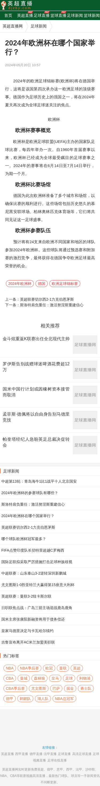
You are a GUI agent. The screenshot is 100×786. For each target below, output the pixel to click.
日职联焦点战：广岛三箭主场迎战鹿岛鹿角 (36, 608)
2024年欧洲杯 (19, 283)
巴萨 (56, 688)
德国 (41, 283)
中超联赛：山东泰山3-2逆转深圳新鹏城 (33, 573)
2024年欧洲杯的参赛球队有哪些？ (29, 493)
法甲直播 (50, 754)
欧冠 (49, 668)
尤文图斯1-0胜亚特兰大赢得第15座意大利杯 (37, 585)
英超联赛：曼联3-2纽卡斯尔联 (26, 596)
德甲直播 (36, 754)
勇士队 (85, 688)
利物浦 (84, 678)
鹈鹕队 (25, 698)
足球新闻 (39, 26)
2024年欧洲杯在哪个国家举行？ (27, 516)
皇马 (55, 678)
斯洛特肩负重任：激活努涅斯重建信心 (51, 305)
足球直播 (64, 754)
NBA (10, 668)
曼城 (23, 678)
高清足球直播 (81, 754)
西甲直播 (21, 754)
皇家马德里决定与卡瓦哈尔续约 (27, 631)
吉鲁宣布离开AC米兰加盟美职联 (28, 642)
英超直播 (7, 754)
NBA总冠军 (64, 698)
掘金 (70, 688)
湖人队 (43, 698)
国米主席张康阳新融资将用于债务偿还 (33, 619)
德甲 (9, 698)
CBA (10, 678)
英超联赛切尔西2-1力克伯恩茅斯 (47, 299)
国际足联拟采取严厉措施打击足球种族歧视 (36, 562)
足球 (69, 678)
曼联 (63, 668)
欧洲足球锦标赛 (65, 283)
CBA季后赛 (15, 688)
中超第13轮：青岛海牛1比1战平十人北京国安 (39, 481)
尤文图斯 (38, 688)
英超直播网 (13, 26)
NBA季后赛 (29, 668)
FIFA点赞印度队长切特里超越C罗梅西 (32, 550)
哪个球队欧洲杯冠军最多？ (23, 539)
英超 (77, 668)
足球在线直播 (57, 760)
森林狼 (39, 678)
